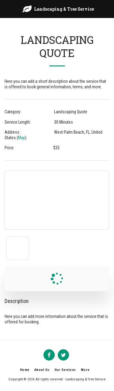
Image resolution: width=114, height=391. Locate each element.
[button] (7, 9)
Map (21, 137)
